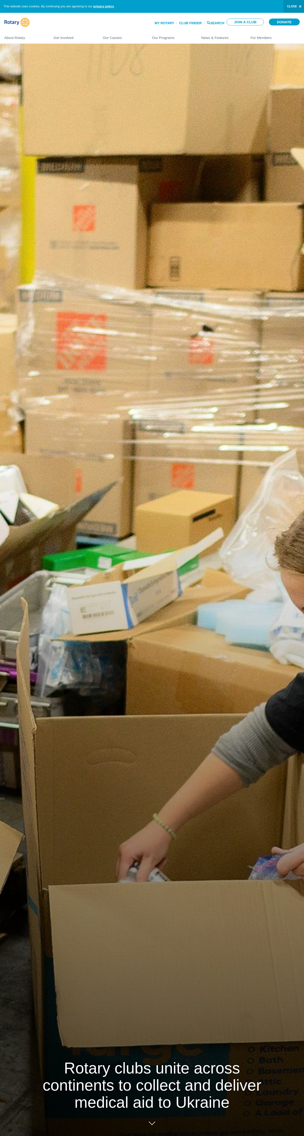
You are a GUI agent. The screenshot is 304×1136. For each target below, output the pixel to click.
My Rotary (164, 23)
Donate (284, 22)
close (292, 6)
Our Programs (172, 36)
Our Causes (122, 36)
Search (217, 22)
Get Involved (73, 36)
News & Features (221, 36)
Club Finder (190, 23)
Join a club (245, 22)
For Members (275, 36)
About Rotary (24, 36)
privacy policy (103, 6)
